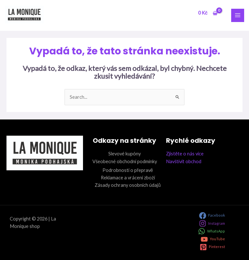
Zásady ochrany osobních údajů (127, 185)
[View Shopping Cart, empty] (208, 13)
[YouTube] (213, 239)
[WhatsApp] (211, 231)
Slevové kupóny (124, 153)
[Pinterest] (212, 247)
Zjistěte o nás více (185, 153)
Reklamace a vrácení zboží (128, 177)
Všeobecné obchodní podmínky (124, 161)
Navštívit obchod (183, 161)
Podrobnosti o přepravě (127, 170)
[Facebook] (212, 215)
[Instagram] (212, 223)
